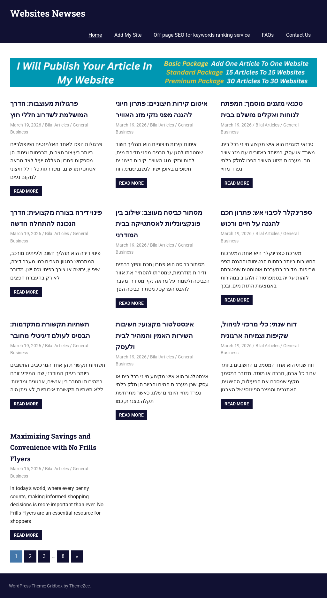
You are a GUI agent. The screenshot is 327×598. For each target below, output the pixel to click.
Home (95, 35)
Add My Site (127, 35)
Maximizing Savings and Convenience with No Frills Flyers (55, 447)
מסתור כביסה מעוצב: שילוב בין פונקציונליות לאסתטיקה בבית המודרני (161, 223)
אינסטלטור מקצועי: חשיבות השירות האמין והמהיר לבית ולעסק (156, 335)
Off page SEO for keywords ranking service (202, 35)
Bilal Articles (57, 124)
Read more (26, 191)
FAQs (268, 35)
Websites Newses (47, 13)
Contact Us (298, 35)
